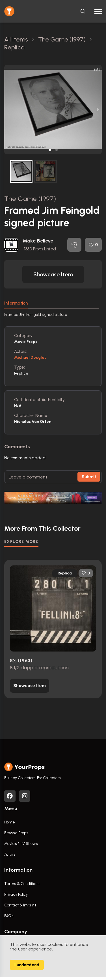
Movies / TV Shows (21, 843)
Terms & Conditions (21, 883)
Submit (89, 476)
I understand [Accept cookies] (26, 964)
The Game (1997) (30, 198)
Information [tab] (16, 303)
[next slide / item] (98, 109)
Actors (9, 854)
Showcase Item (53, 274)
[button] (50, 150)
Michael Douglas (30, 357)
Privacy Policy (16, 894)
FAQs (8, 915)
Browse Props (16, 832)
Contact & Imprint (20, 905)
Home (9, 822)
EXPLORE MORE (21, 541)
